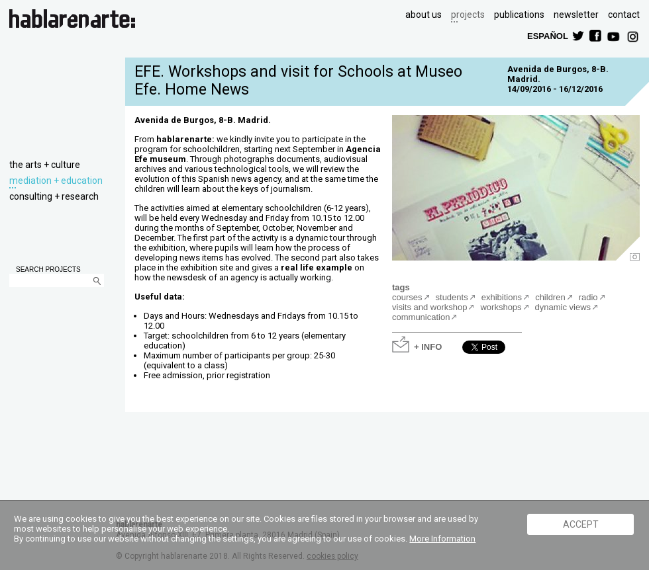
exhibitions (501, 297)
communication (421, 317)
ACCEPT (581, 524)
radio (588, 297)
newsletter (576, 14)
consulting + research (54, 196)
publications (519, 14)
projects (468, 14)
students (452, 297)
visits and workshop (429, 307)
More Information (442, 539)
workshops (500, 307)
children (550, 297)
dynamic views (563, 307)
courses (407, 297)
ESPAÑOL (547, 35)
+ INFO (428, 346)
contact (624, 14)
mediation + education (56, 180)
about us (423, 14)
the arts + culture (44, 164)
